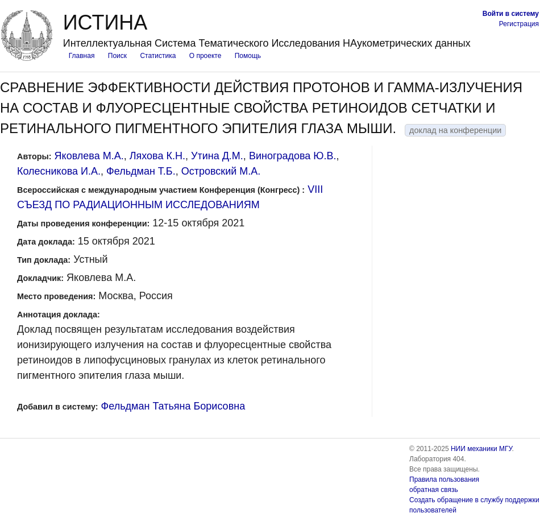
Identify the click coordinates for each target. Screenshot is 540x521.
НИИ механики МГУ (481, 449)
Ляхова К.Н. (157, 156)
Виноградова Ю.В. (293, 156)
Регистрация (519, 24)
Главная (82, 56)
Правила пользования (444, 479)
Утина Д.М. (217, 156)
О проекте (205, 56)
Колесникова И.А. (59, 171)
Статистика (158, 56)
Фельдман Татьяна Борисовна (173, 406)
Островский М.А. (221, 171)
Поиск (117, 56)
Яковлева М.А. (89, 156)
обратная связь (433, 490)
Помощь (248, 56)
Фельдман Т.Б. (141, 171)
